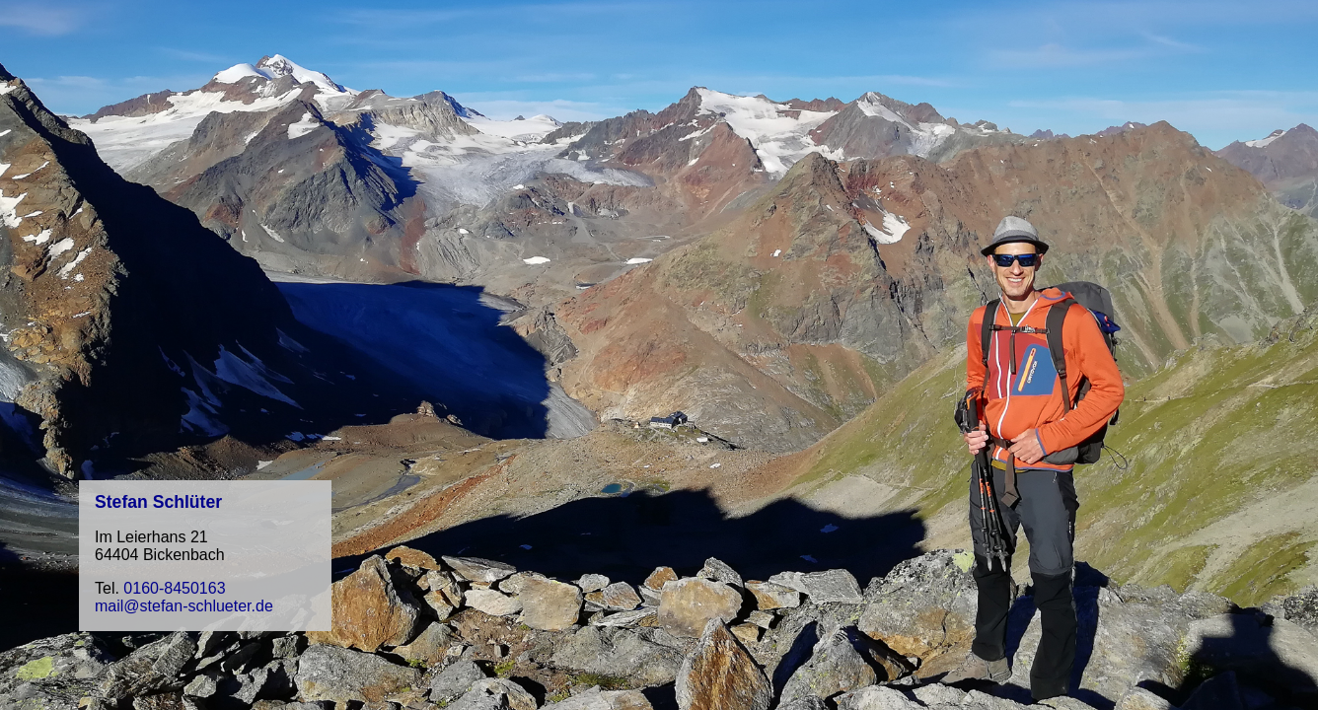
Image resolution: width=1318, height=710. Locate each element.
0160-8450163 (174, 588)
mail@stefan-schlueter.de (184, 606)
